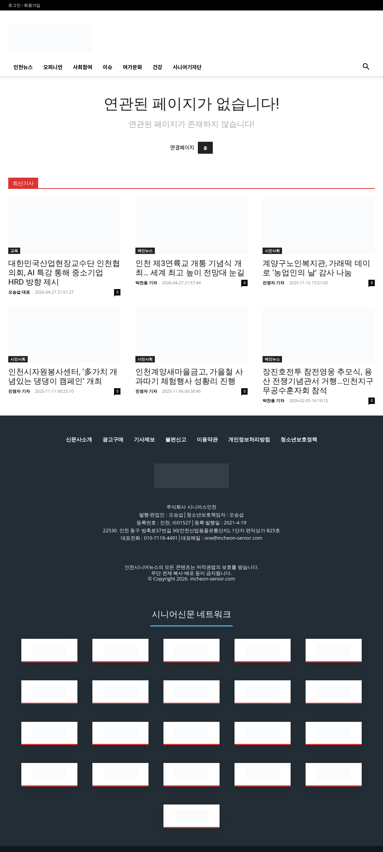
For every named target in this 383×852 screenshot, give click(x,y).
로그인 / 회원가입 (24, 5)
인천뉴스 (23, 67)
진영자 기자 (273, 282)
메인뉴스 (145, 250)
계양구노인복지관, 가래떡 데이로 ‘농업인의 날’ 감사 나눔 (316, 268)
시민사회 (272, 250)
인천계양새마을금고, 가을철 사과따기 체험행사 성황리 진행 (189, 376)
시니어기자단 (187, 67)
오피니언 (53, 67)
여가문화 (132, 67)
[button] (366, 67)
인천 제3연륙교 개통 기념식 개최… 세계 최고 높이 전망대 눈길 (190, 268)
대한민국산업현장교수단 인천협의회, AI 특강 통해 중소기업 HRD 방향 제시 (64, 272)
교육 (14, 250)
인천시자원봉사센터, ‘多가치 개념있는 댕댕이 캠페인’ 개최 (62, 376)
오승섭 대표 (19, 292)
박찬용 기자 (146, 282)
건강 (157, 67)
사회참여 (82, 67)
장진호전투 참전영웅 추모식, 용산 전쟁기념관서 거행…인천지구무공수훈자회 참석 (318, 381)
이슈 (108, 67)
